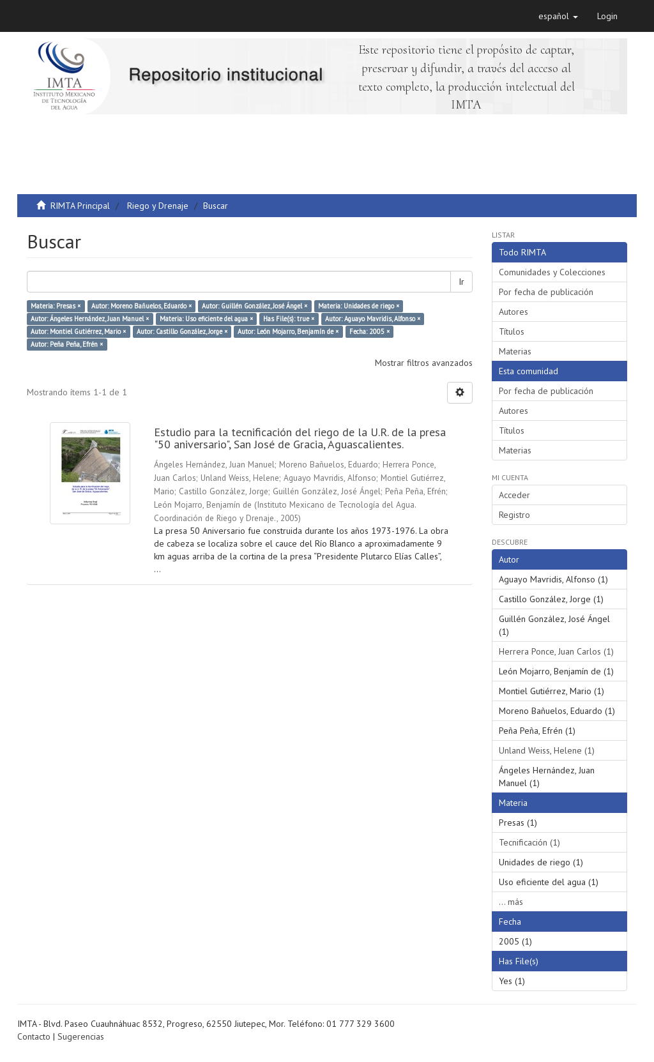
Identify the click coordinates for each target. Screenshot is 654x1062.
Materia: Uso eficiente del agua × (206, 318)
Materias (515, 351)
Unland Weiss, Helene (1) (547, 750)
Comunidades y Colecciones (552, 272)
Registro (514, 514)
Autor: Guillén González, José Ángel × (254, 305)
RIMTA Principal (80, 205)
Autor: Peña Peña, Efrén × (67, 344)
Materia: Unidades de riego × (358, 305)
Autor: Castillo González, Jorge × (182, 331)
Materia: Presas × (55, 305)
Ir (461, 281)
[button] (558, 16)
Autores (513, 311)
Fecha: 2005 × (369, 331)
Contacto (33, 1036)
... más (511, 901)
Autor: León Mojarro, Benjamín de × (288, 331)
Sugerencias (80, 1036)
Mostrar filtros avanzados (424, 362)
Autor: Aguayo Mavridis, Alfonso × (372, 318)
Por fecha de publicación (546, 292)
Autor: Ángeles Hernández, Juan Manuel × (90, 318)
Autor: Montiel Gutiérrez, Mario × (78, 331)
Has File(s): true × (288, 318)
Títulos (511, 331)
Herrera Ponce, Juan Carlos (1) (556, 651)
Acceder (514, 495)
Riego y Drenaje (157, 205)
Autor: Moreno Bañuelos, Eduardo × (141, 305)
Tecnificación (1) (529, 842)
